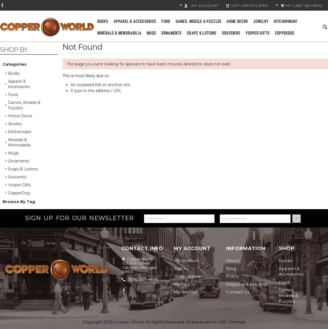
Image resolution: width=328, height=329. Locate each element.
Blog (231, 268)
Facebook (2, 5)
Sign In (181, 268)
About (232, 260)
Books (102, 21)
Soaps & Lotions (202, 33)
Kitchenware (285, 21)
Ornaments (171, 33)
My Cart (182, 284)
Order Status (187, 276)
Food (165, 21)
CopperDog (285, 33)
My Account (186, 260)
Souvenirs (231, 33)
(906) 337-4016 (140, 279)
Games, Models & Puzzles (199, 21)
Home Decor (237, 21)
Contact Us (238, 291)
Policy (232, 276)
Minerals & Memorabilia (119, 33)
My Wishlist (185, 291)
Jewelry (260, 21)
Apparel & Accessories (134, 21)
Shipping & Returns (246, 284)
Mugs (151, 33)
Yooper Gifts (258, 33)
